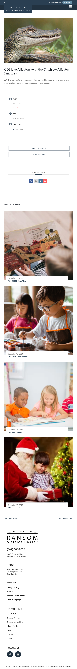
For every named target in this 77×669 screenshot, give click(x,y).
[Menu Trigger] (70, 6)
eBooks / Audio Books (16, 595)
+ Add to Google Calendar (39, 148)
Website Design (50, 666)
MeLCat (10, 591)
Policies (10, 634)
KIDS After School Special (17, 356)
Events (9, 630)
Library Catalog (13, 587)
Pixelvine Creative (65, 666)
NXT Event (65, 518)
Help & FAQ (11, 614)
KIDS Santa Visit (14, 508)
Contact (10, 638)
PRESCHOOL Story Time (17, 281)
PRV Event (11, 518)
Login (67, 2)
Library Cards (12, 626)
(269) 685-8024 (54, 2)
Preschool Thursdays (15, 432)
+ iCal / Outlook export (39, 154)
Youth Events (18, 130)
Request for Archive (15, 622)
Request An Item (13, 618)
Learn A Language (14, 599)
